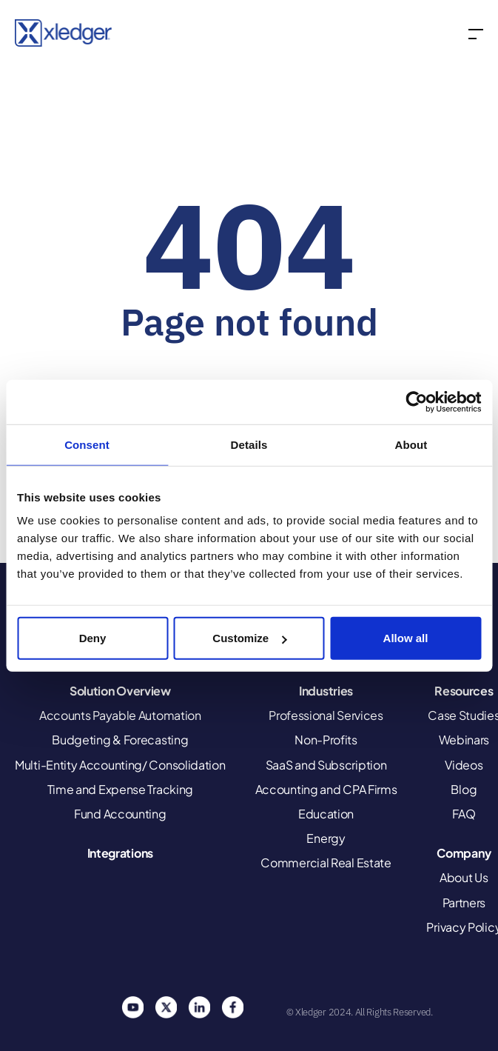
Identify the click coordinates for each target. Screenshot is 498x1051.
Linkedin (199, 1007)
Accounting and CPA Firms (326, 789)
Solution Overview (120, 691)
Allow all (405, 638)
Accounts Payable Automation (120, 715)
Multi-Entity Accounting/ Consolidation (120, 765)
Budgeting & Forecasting (120, 740)
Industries (326, 691)
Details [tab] (249, 444)
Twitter (166, 1007)
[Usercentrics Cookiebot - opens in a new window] (416, 401)
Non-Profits (326, 740)
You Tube (132, 1007)
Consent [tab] (87, 444)
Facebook (232, 1007)
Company (464, 853)
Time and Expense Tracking (120, 789)
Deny (93, 638)
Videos (463, 765)
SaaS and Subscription (326, 765)
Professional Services (326, 715)
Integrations (120, 853)
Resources (463, 691)
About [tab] (411, 444)
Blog (464, 789)
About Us (464, 877)
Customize (249, 638)
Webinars (464, 740)
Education (326, 814)
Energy (325, 838)
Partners (464, 902)
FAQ (463, 814)
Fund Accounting (120, 814)
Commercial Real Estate (325, 862)
